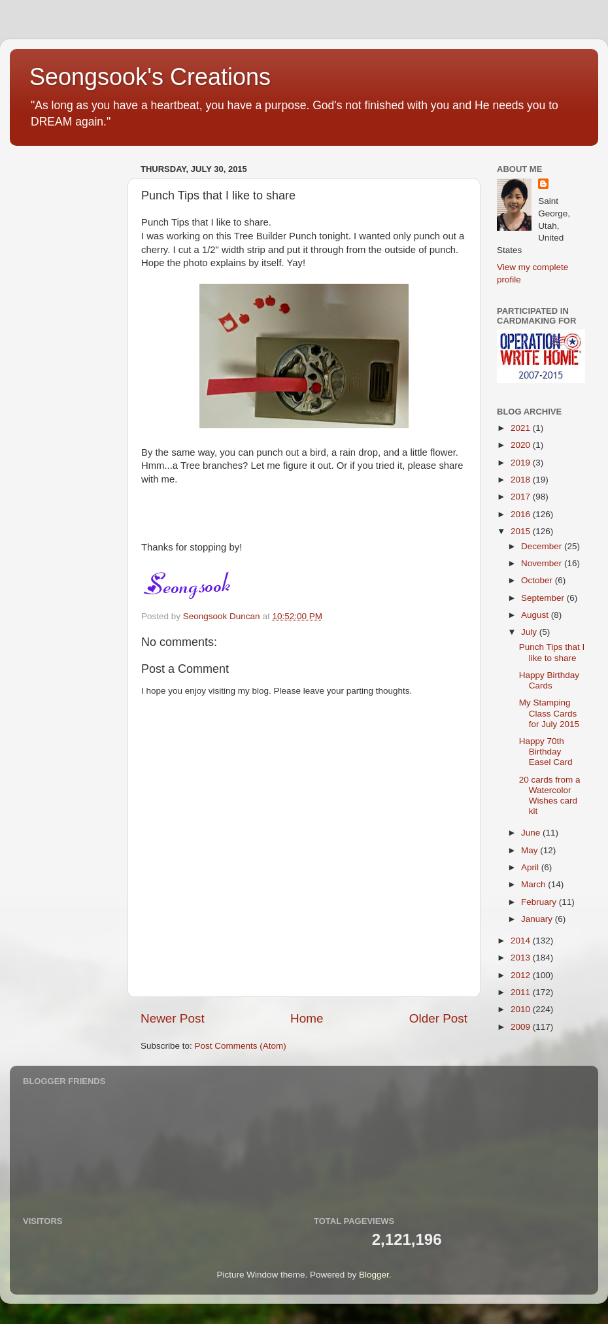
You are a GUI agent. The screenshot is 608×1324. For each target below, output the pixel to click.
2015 (522, 531)
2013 (522, 957)
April (531, 867)
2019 (522, 462)
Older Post (438, 1018)
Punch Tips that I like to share (552, 652)
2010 (522, 1009)
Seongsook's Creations (150, 76)
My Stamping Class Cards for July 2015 (549, 713)
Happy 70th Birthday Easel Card (546, 751)
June (532, 833)
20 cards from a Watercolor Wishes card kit (550, 796)
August (536, 615)
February (540, 902)
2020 (522, 445)
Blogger (374, 1275)
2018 (522, 479)
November (542, 563)
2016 (522, 514)
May (530, 850)
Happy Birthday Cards (549, 680)
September (544, 598)
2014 (522, 940)
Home (306, 1018)
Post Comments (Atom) (240, 1046)
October (538, 580)
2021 (522, 428)
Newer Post (173, 1018)
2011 (522, 992)
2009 (522, 1027)
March (534, 884)
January (538, 919)
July (530, 632)
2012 (522, 975)
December (542, 546)
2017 (522, 496)
